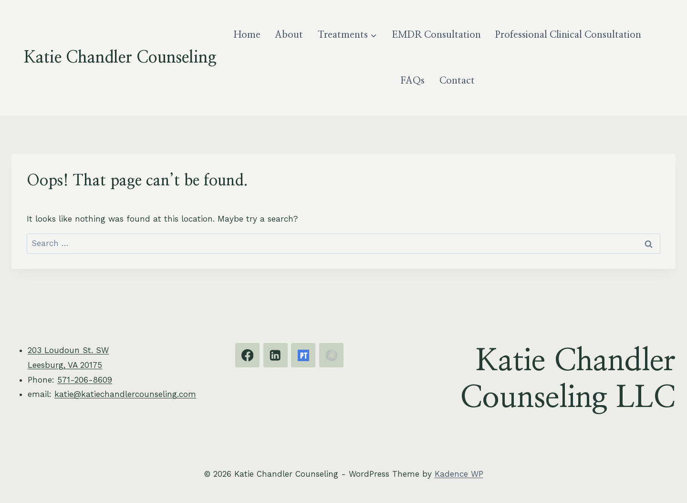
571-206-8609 (84, 380)
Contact (457, 81)
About (289, 35)
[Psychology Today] (303, 355)
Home (247, 35)
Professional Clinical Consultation (568, 35)
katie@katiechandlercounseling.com (125, 394)
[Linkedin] (275, 355)
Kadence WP (459, 474)
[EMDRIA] (331, 355)
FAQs (412, 81)
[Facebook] (247, 355)
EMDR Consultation (436, 35)
